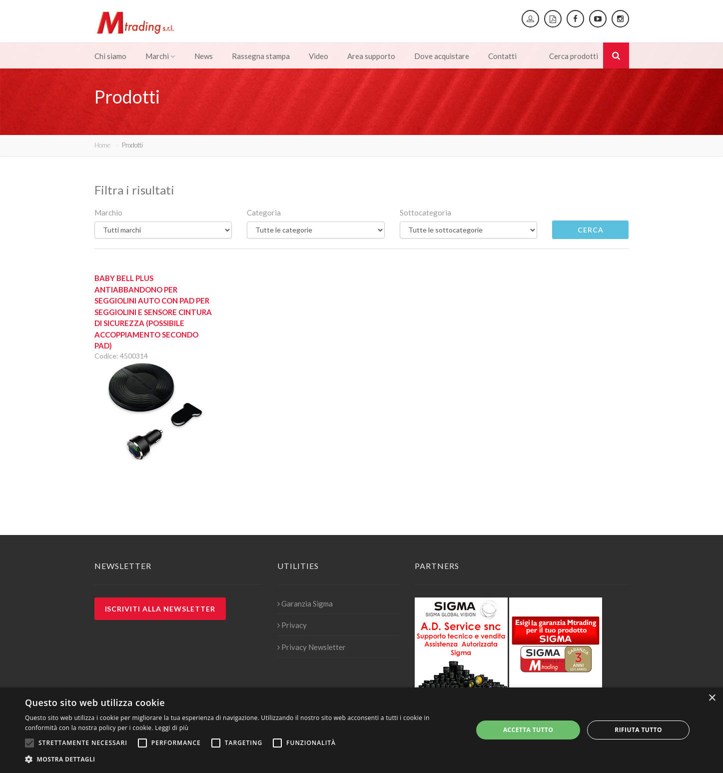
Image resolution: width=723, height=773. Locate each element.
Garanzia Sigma (305, 603)
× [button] (712, 698)
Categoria (264, 212)
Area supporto (371, 56)
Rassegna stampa (261, 56)
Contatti (502, 56)
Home (102, 145)
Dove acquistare (441, 56)
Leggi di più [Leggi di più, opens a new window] (171, 728)
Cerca (591, 230)
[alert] (361, 730)
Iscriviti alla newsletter (160, 608)
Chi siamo (110, 56)
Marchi (160, 56)
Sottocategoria (425, 212)
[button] (242, 759)
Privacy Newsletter (311, 647)
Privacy (292, 625)
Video (318, 56)
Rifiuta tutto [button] (638, 730)
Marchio (108, 212)
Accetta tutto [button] (528, 730)
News (203, 56)
